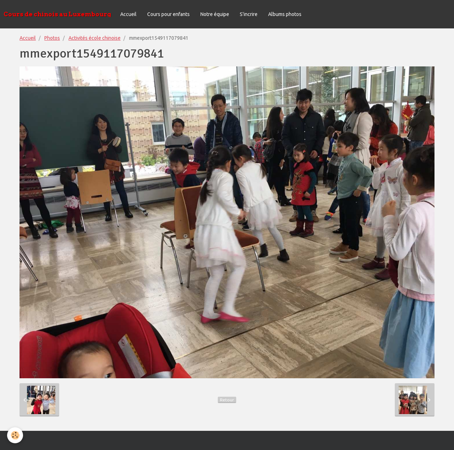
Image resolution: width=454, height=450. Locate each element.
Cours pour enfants (168, 14)
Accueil (128, 14)
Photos (52, 38)
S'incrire (249, 14)
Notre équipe (214, 14)
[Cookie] (15, 435)
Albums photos (284, 14)
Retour (227, 399)
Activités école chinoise (94, 38)
